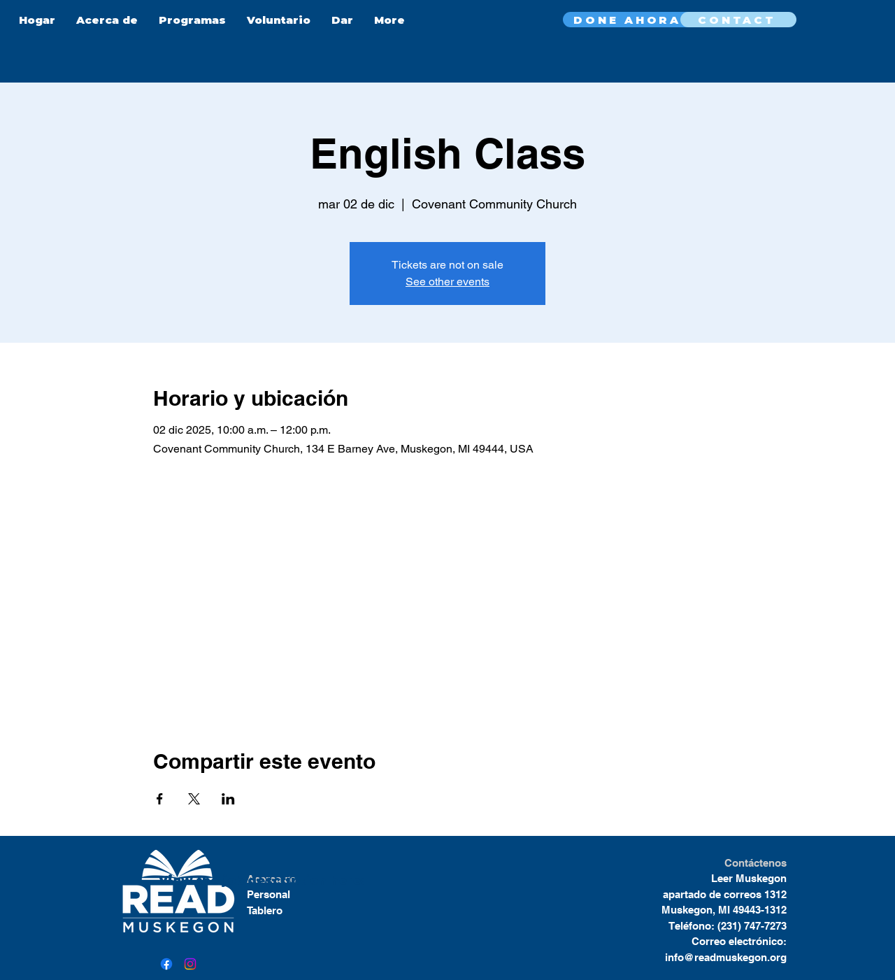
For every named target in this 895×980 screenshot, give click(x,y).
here (344, 881)
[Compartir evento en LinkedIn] (228, 798)
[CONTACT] (738, 19)
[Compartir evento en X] (194, 798)
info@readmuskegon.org (726, 957)
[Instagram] (190, 964)
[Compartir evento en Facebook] (159, 798)
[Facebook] (166, 964)
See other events (447, 281)
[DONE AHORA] (628, 19)
